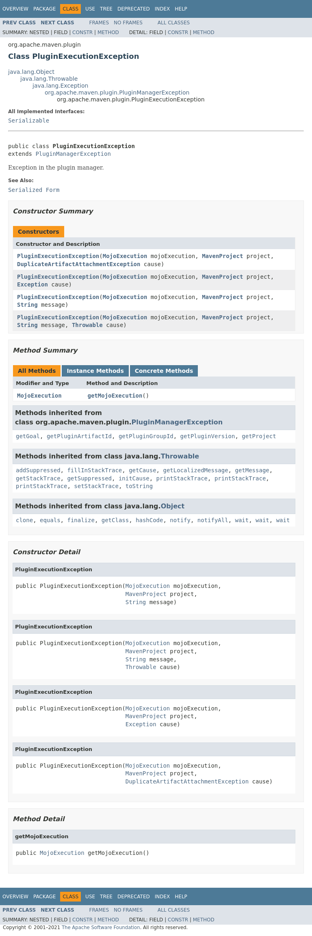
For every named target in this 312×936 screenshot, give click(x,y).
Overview (15, 9)
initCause (134, 478)
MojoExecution (125, 256)
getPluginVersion (207, 436)
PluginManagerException (72, 154)
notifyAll (212, 520)
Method (108, 32)
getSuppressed (89, 478)
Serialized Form (33, 190)
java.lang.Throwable (49, 78)
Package (44, 9)
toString (139, 486)
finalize (80, 520)
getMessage (252, 470)
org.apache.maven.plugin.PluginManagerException (117, 92)
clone (24, 520)
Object (173, 506)
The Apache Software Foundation (101, 927)
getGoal (28, 436)
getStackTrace (38, 478)
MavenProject (222, 256)
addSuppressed (38, 470)
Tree (106, 9)
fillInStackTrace (94, 470)
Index (162, 9)
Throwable (87, 325)
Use (90, 9)
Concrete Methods (164, 371)
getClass (115, 520)
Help (181, 9)
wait (242, 520)
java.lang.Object (31, 72)
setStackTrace (96, 486)
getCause (142, 470)
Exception (32, 284)
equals (50, 520)
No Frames (128, 23)
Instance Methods (95, 371)
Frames (99, 23)
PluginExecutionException (58, 256)
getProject (259, 436)
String (27, 304)
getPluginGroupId (146, 436)
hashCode (149, 520)
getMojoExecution (115, 395)
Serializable (28, 120)
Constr (82, 32)
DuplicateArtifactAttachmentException (78, 264)
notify (180, 520)
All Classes (174, 23)
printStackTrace (182, 478)
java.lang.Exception (60, 85)
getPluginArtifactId (79, 436)
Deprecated (133, 9)
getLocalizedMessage (195, 470)
